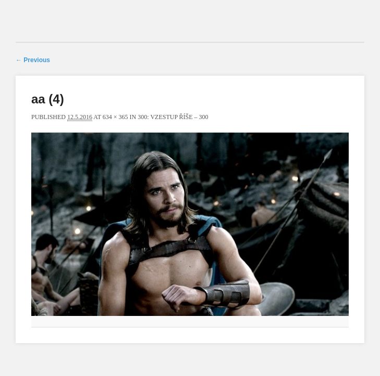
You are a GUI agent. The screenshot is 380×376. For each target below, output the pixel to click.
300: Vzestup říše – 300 (173, 117)
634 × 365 (115, 117)
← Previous (33, 60)
